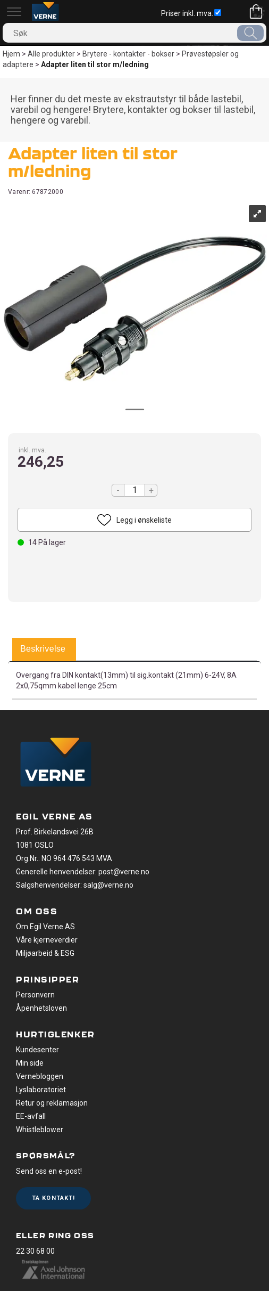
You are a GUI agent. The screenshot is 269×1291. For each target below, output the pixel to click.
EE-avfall (31, 1116)
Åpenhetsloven (41, 1008)
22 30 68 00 (35, 1251)
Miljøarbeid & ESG (45, 953)
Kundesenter (37, 1049)
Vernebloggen (39, 1076)
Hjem (11, 54)
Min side (30, 1063)
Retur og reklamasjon (52, 1103)
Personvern (35, 994)
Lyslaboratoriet (41, 1089)
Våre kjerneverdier (47, 940)
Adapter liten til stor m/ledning (95, 64)
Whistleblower (39, 1129)
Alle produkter (51, 54)
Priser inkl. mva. (191, 13)
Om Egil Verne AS (45, 926)
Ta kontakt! (53, 1198)
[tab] (42, 649)
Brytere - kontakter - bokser (128, 54)
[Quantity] (134, 490)
